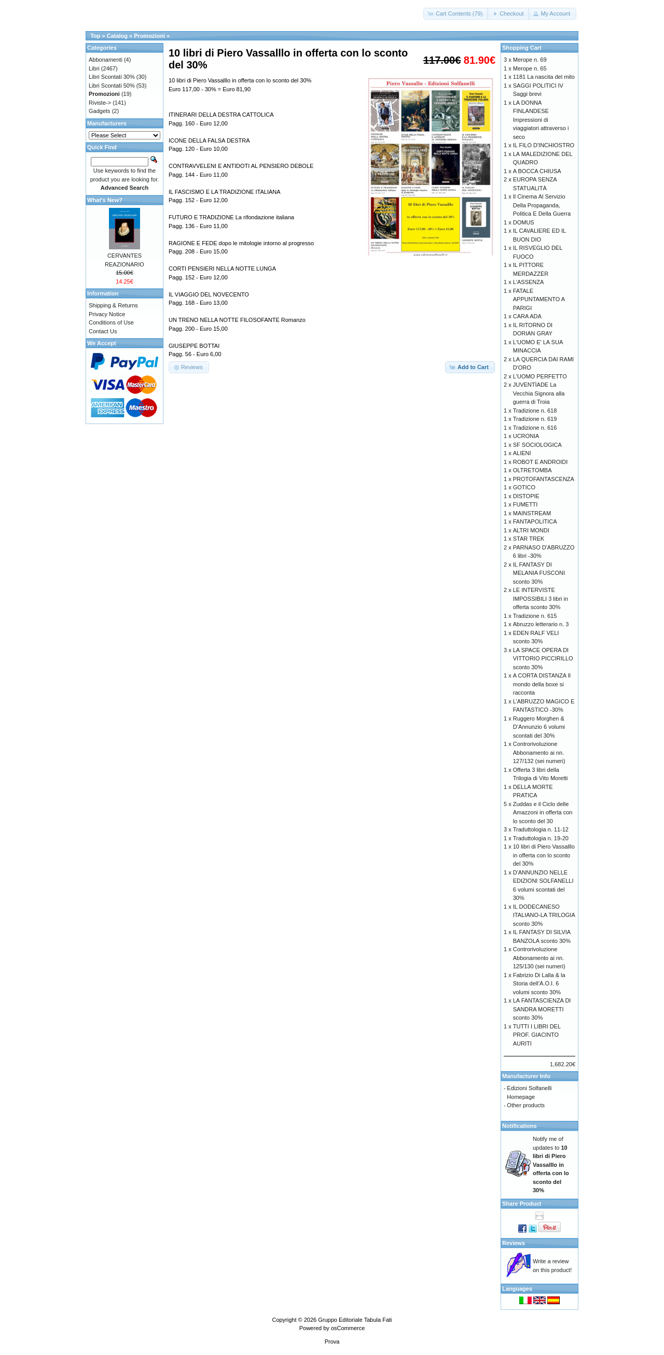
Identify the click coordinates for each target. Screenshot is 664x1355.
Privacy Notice (107, 314)
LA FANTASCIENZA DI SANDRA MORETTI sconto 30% (542, 1009)
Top (95, 36)
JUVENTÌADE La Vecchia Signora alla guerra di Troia (539, 393)
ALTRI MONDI (531, 530)
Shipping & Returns (113, 305)
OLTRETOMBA (532, 470)
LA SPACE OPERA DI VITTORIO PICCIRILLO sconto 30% (543, 658)
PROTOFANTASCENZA (543, 479)
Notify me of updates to (551, 1164)
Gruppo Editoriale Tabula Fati (355, 1320)
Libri (94, 68)
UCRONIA (526, 436)
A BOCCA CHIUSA (537, 171)
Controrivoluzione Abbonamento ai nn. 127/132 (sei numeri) (539, 752)
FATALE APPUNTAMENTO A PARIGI (539, 299)
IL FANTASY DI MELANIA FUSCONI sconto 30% (539, 573)
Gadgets (99, 111)
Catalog (117, 36)
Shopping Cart (522, 48)
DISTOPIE (526, 496)
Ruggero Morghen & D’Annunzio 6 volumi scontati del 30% (539, 727)
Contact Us (103, 331)
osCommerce (348, 1328)
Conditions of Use (111, 322)
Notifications (519, 1126)
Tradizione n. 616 (535, 428)
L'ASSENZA (528, 282)
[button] (456, 14)
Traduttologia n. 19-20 (541, 838)
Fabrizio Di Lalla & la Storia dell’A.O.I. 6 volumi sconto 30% (539, 983)
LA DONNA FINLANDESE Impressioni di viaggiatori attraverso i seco (541, 120)
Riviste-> (100, 103)
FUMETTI (525, 504)
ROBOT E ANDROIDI (540, 462)
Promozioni (149, 36)
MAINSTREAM (532, 513)
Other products (526, 1105)
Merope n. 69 (530, 60)
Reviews (513, 1243)
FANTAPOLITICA (535, 521)
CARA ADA (527, 316)
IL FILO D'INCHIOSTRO (543, 145)
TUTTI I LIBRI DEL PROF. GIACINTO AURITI (537, 1035)
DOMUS (523, 222)
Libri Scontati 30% (112, 77)
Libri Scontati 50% (112, 85)
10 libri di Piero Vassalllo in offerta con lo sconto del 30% (544, 855)
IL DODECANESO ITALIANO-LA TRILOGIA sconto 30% (544, 915)
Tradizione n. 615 (535, 616)
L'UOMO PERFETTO (540, 376)
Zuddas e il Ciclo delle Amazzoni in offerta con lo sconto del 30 (543, 812)
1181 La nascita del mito (544, 77)
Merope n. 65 (530, 68)
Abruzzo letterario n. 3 (541, 624)
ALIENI (522, 453)
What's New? (104, 200)
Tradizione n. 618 (535, 410)
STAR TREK (529, 538)
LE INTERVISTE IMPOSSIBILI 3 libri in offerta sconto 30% (540, 598)
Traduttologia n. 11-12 (541, 829)
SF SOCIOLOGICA (537, 445)
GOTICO (524, 487)
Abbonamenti (105, 60)
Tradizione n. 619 (535, 419)
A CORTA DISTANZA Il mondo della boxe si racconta (542, 684)
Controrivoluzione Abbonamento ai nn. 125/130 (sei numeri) (539, 957)
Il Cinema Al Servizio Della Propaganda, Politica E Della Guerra (542, 205)
